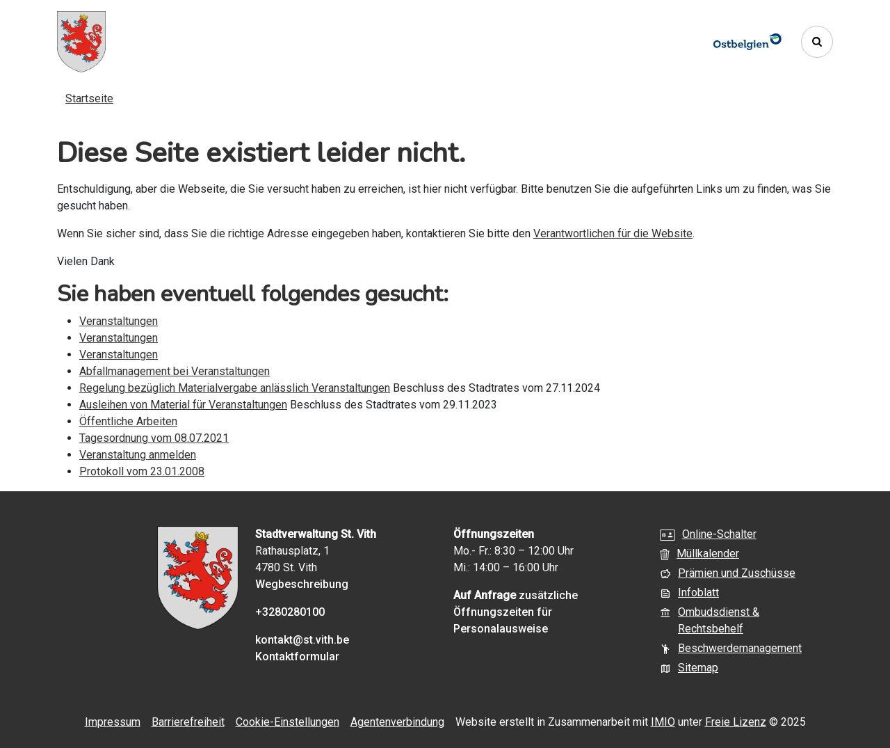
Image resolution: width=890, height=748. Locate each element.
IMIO (663, 722)
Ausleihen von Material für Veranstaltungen (183, 404)
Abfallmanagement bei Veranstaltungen (174, 371)
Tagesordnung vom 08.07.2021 (154, 438)
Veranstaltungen (118, 321)
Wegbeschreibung (301, 584)
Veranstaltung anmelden (137, 454)
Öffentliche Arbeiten (128, 421)
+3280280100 (290, 612)
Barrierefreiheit (188, 722)
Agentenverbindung (397, 722)
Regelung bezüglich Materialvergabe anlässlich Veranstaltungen (234, 388)
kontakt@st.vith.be (302, 639)
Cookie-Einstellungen (287, 722)
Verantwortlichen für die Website (613, 233)
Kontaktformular (297, 656)
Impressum (112, 722)
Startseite (89, 98)
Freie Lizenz (735, 722)
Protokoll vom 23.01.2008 (141, 471)
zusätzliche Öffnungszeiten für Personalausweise (515, 612)
